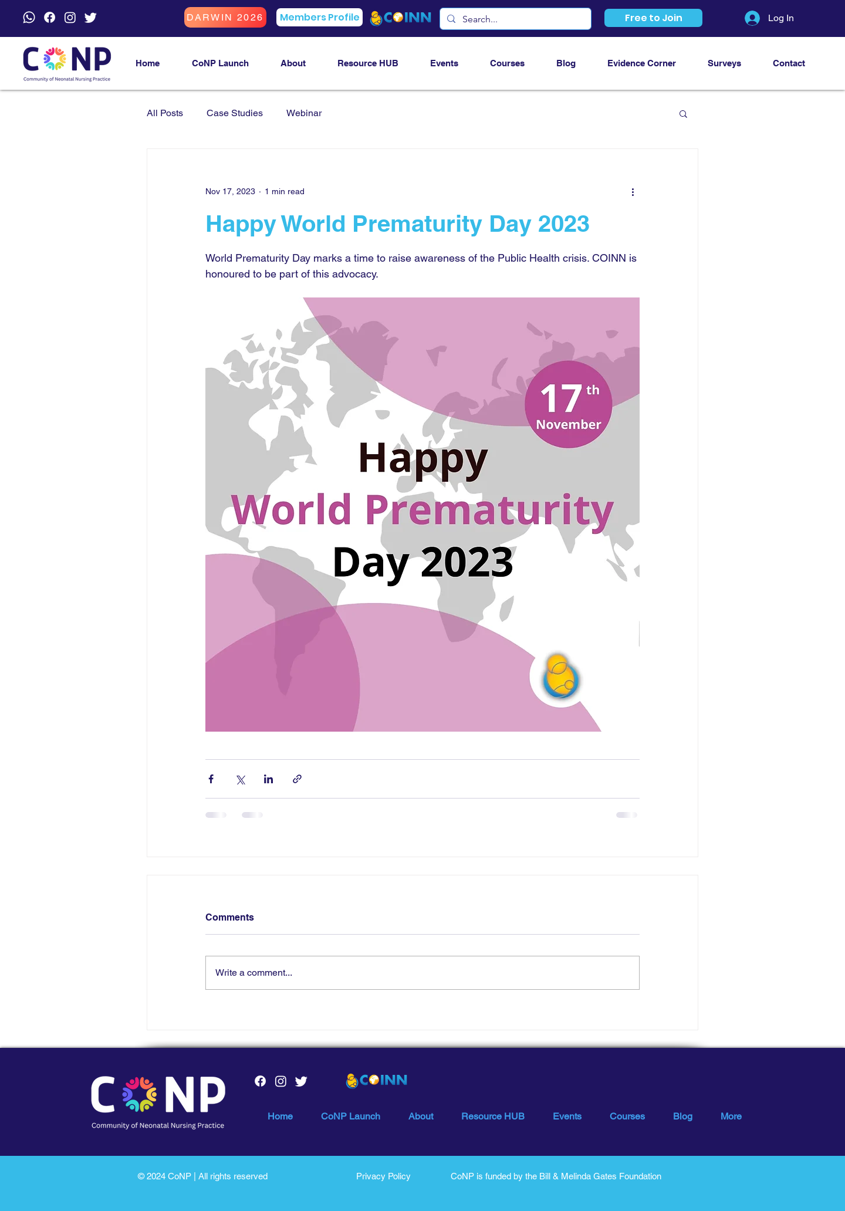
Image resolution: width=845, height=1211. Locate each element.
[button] (653, 18)
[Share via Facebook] (211, 778)
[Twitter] (90, 17)
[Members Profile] (319, 17)
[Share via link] (297, 778)
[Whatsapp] (29, 17)
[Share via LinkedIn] (268, 778)
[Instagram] (70, 17)
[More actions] (633, 191)
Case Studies (235, 113)
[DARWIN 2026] (225, 17)
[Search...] (514, 19)
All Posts (165, 113)
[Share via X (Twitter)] (239, 778)
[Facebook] (49, 17)
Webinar (304, 113)
